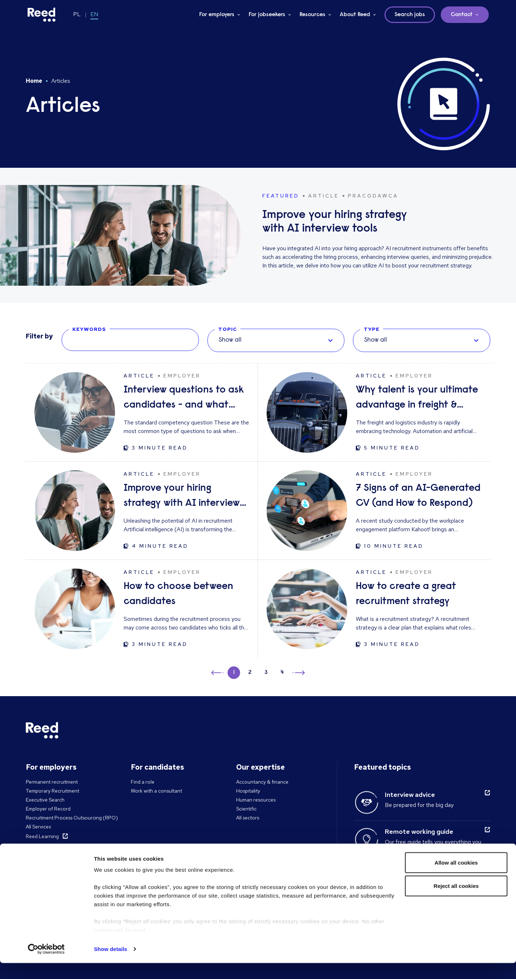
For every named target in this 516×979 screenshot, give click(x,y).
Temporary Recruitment (52, 791)
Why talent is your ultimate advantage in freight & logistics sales (417, 399)
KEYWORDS (89, 329)
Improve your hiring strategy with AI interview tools (182, 497)
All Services (38, 826)
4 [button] (282, 672)
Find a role (142, 782)
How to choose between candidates (178, 594)
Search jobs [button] (410, 15)
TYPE (371, 329)
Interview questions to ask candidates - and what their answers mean (184, 399)
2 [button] (250, 672)
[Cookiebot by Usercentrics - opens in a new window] (46, 965)
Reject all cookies (456, 902)
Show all (230, 340)
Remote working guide (419, 831)
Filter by (39, 336)
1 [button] (234, 672)
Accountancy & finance (262, 782)
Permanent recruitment (52, 782)
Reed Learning (42, 836)
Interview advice (410, 794)
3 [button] (266, 672)
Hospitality (248, 791)
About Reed (355, 15)
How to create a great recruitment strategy (406, 594)
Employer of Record (48, 808)
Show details (110, 965)
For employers (216, 15)
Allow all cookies (456, 878)
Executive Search (45, 800)
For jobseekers (267, 15)
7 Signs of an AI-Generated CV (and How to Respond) (418, 495)
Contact (462, 15)
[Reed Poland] (41, 15)
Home (34, 81)
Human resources (256, 800)
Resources (312, 15)
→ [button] (298, 673)
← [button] (218, 671)
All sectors (247, 817)
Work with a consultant (156, 791)
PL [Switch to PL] (77, 14)
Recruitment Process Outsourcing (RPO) (72, 817)
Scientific (246, 808)
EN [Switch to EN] (94, 14)
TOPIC (227, 329)
